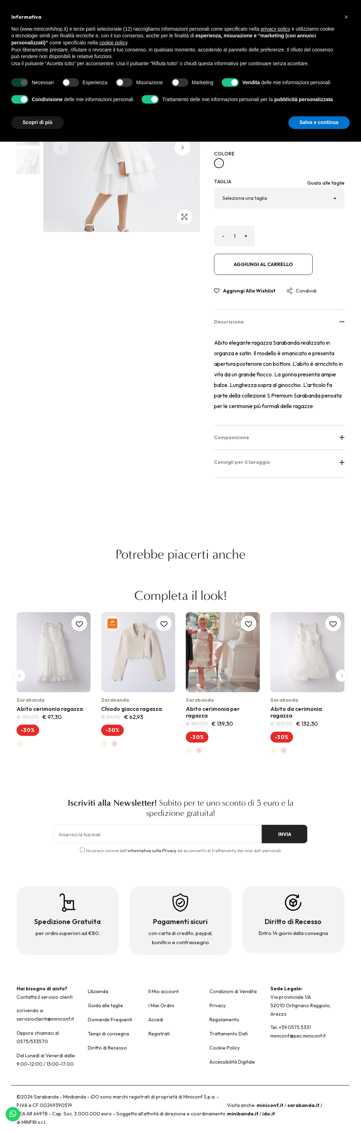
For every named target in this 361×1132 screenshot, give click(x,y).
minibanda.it (242, 1114)
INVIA (282, 834)
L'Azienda (98, 991)
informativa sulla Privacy (152, 850)
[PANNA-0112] (219, 163)
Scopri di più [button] (38, 122)
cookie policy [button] (113, 42)
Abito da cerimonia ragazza (296, 712)
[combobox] (279, 198)
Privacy (217, 1005)
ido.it (268, 1114)
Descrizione (279, 322)
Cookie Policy (224, 1048)
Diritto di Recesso (107, 1048)
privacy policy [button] (275, 29)
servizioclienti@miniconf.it (45, 1019)
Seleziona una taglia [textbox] (244, 198)
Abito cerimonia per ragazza (213, 712)
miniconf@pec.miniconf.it (298, 1036)
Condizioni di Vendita (233, 991)
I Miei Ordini (161, 1005)
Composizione (279, 437)
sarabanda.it (303, 1105)
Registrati (159, 1034)
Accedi (155, 1019)
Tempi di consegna (108, 1034)
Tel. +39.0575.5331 (290, 1027)
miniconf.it (270, 1105)
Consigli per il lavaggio (279, 462)
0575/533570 (32, 1041)
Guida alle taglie (325, 183)
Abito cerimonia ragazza (50, 708)
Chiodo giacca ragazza (131, 708)
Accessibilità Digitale (232, 1062)
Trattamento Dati (228, 1034)
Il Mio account (163, 991)
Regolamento (224, 1019)
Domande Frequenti (110, 1019)
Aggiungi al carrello (263, 264)
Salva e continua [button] (319, 122)
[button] (182, 147)
